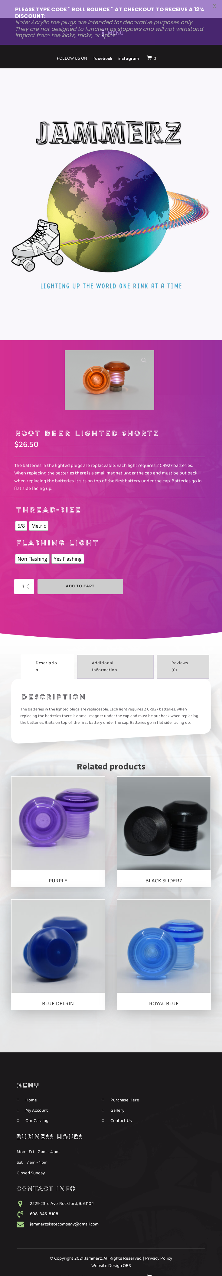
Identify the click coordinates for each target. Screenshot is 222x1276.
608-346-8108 (44, 1197)
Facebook (102, 1261)
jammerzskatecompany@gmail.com (64, 1207)
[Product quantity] (24, 570)
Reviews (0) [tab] (179, 650)
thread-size (48, 494)
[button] (144, 344)
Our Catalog (36, 1104)
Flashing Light (56, 527)
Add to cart (80, 569)
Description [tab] (46, 650)
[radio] (21, 509)
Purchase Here (124, 1083)
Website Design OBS (111, 1249)
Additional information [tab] (104, 650)
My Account (36, 1093)
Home (31, 1083)
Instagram (128, 1261)
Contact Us (121, 1104)
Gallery (117, 1093)
